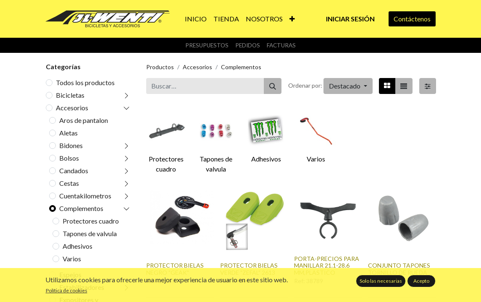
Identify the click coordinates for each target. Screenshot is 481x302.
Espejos (70, 275)
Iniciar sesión (350, 19)
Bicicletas (70, 95)
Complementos (81, 208)
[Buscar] (272, 86)
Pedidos (247, 45)
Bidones (71, 145)
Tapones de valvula (90, 233)
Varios (72, 259)
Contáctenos (412, 19)
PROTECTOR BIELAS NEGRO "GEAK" (175, 269)
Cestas (69, 183)
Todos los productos (85, 82)
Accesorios (72, 108)
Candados (73, 170)
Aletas (68, 133)
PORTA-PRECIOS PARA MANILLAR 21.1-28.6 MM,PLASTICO (326, 265)
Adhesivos (77, 246)
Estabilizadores (81, 287)
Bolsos (69, 158)
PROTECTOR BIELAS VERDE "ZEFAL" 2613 (249, 269)
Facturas (281, 45)
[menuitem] (195, 18)
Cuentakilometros (85, 196)
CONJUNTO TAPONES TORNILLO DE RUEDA (399, 269)
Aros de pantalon (83, 120)
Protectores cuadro (91, 221)
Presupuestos (207, 45)
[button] (292, 18)
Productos (160, 66)
